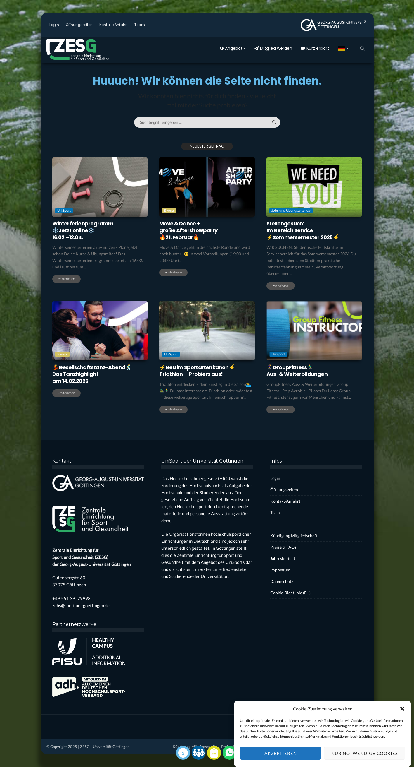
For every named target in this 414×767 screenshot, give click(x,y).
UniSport (64, 211)
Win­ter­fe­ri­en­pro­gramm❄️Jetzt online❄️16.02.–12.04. (83, 230)
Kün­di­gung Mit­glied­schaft (293, 535)
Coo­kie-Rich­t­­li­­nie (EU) (290, 592)
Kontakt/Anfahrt (113, 24)
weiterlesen (66, 279)
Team (139, 24)
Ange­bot (231, 48)
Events (169, 211)
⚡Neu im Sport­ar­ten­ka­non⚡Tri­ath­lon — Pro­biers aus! (197, 371)
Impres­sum (280, 569)
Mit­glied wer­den (273, 48)
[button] (402, 718)
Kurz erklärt (315, 48)
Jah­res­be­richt (282, 558)
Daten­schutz (281, 581)
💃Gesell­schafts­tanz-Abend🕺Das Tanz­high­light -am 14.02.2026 (92, 374)
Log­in (54, 24)
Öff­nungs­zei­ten (79, 24)
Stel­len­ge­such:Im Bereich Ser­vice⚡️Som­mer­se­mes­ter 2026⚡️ (302, 230)
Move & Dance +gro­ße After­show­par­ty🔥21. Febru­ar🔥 (188, 230)
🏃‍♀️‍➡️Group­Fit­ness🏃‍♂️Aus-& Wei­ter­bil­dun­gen (297, 371)
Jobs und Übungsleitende (291, 211)
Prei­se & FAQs (283, 547)
